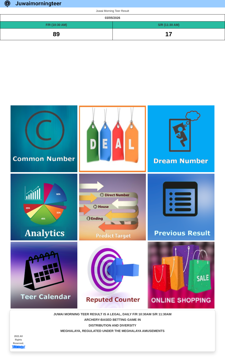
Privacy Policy (18, 347)
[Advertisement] (112, 71)
